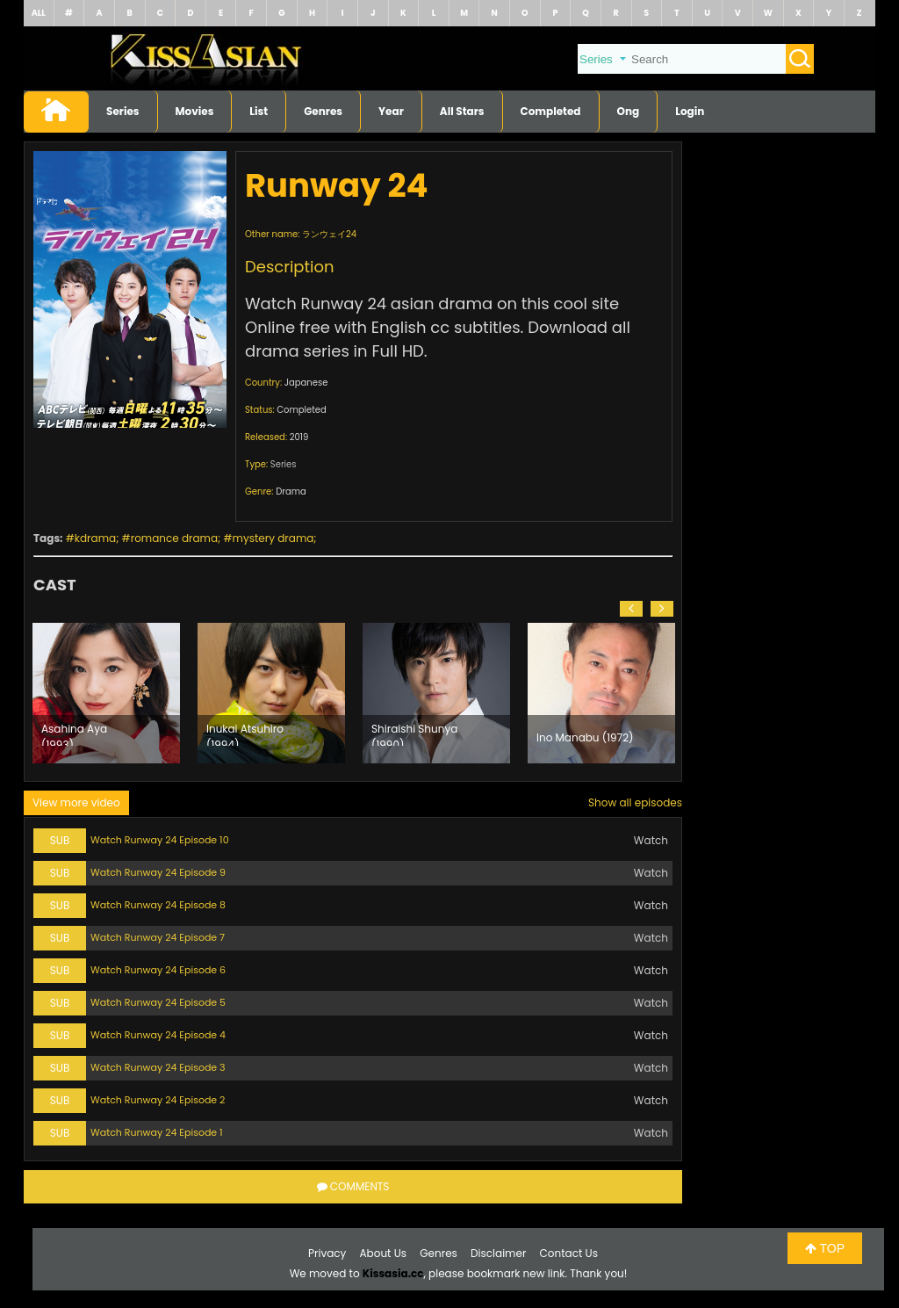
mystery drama (273, 538)
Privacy (327, 1253)
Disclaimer (498, 1253)
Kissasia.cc (393, 1273)
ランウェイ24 (329, 234)
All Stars (462, 111)
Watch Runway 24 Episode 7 (157, 937)
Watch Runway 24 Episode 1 (156, 1132)
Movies (195, 111)
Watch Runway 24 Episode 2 (157, 1100)
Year (391, 111)
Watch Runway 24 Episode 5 (158, 1002)
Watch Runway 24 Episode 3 (158, 1067)
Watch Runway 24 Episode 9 (158, 872)
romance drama (174, 538)
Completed (551, 111)
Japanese (306, 382)
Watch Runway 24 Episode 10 (159, 840)
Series (123, 111)
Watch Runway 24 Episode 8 (158, 905)
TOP (825, 1248)
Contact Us (569, 1253)
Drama (291, 491)
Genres (323, 111)
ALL (39, 12)
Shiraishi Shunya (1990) (414, 733)
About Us (383, 1253)
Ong (628, 111)
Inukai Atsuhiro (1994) (245, 733)
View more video (76, 802)
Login (689, 111)
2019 (299, 437)
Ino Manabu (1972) (585, 737)
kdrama (95, 538)
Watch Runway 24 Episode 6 (158, 970)
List (258, 111)
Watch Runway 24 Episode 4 (158, 1035)
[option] (106, 693)
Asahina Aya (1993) (74, 733)
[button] (631, 609)
